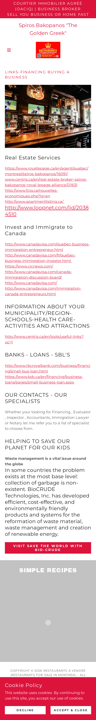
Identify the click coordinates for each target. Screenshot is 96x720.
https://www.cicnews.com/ (29, 266)
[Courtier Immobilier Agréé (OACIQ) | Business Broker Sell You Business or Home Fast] (48, 9)
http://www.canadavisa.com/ (31, 283)
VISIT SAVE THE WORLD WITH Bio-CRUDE (48, 548)
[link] (48, 50)
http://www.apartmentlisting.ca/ (34, 201)
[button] (11, 50)
